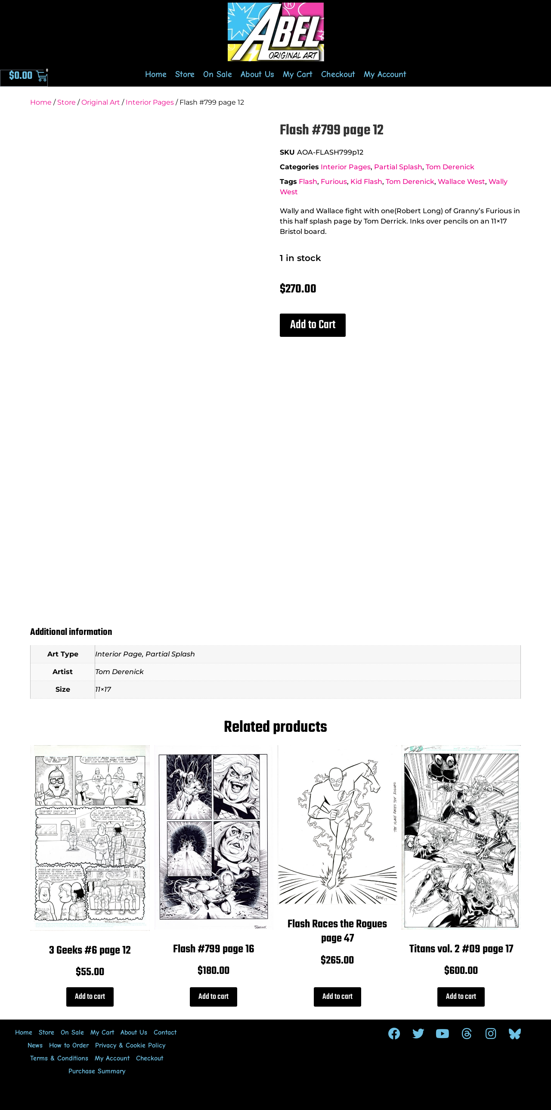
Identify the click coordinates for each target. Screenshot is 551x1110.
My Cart (298, 74)
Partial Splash (398, 167)
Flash (308, 181)
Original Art (100, 102)
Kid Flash (366, 181)
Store (185, 74)
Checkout (338, 74)
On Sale (217, 74)
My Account (385, 74)
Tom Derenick (450, 167)
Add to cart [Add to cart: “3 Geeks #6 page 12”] (90, 997)
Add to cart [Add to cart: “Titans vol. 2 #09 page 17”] (461, 997)
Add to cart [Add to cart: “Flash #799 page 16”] (213, 997)
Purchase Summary (96, 1071)
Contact (165, 1032)
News (35, 1045)
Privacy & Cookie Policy (130, 1045)
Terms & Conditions (59, 1058)
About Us (257, 74)
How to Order (69, 1045)
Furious (334, 181)
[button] (313, 325)
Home (156, 74)
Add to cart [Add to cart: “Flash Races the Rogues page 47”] (337, 997)
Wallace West (461, 181)
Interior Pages (150, 102)
